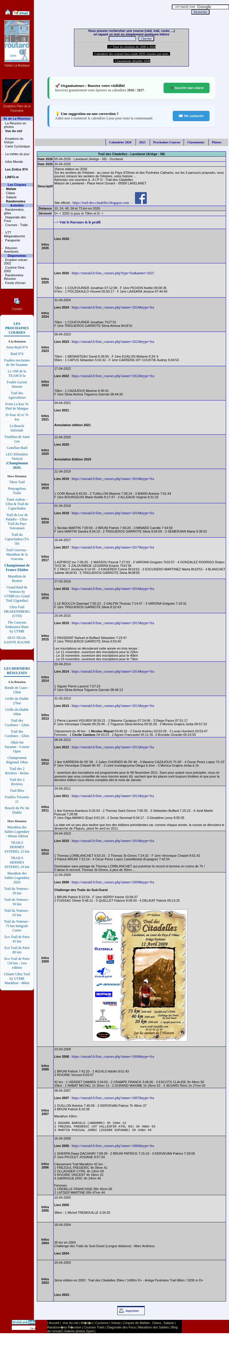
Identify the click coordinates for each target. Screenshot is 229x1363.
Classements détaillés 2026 (131, 61)
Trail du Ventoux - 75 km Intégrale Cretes (17, 925)
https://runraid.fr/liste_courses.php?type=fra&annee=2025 (113, 273)
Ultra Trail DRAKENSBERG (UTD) (17, 611)
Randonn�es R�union (64, 1330)
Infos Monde (13, 161)
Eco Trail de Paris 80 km (17, 950)
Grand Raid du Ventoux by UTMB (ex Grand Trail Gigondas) (17, 594)
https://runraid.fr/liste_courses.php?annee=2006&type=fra (113, 1148)
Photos (216, 142)
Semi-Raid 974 (16, 347)
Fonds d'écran (14, 283)
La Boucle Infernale (17, 428)
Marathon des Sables (153, 1330)
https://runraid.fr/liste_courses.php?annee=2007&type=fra (113, 1098)
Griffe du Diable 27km (17, 701)
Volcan (116, 1325)
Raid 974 (17, 354)
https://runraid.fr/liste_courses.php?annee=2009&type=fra (113, 882)
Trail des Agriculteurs (17, 395)
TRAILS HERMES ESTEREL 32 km (16, 847)
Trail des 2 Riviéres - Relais (17, 771)
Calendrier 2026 (120, 142)
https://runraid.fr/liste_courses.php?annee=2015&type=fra (113, 623)
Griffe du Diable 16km (17, 712)
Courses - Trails (16, 225)
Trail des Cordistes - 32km (17, 733)
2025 (142, 142)
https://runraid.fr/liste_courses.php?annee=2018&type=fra (113, 513)
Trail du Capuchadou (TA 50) (17, 539)
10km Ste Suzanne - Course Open (16, 746)
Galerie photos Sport (79, 1334)
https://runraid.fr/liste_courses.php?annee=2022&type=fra (113, 376)
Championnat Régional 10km (17, 760)
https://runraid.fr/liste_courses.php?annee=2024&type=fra (113, 307)
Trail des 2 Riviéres (16, 782)
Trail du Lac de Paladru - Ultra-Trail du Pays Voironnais (17, 521)
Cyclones (101, 1325)
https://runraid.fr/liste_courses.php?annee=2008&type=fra (113, 1056)
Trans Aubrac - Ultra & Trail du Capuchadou (17, 503)
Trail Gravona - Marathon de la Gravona (17, 554)
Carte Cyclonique (17, 146)
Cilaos (10, 193)
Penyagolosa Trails (17, 490)
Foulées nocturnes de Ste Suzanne (17, 362)
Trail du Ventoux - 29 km (17, 891)
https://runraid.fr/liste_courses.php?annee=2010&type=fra (113, 841)
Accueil (54, 1325)
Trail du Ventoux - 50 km (17, 902)
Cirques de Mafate (136, 1325)
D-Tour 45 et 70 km (17, 417)
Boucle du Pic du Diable (17, 810)
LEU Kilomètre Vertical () (17, 461)
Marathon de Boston (17, 578)
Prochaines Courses (166, 142)
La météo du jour (16, 154)
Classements (195, 142)
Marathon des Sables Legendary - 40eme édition (17, 831)
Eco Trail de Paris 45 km (17, 939)
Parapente (12, 240)
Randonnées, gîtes (14, 211)
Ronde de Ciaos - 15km (17, 690)
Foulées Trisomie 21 (17, 799)
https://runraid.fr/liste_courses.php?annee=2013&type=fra (113, 706)
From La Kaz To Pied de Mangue (17, 406)
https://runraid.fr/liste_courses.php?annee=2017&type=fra (113, 547)
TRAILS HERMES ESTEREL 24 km (16, 862)
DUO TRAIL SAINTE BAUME (17, 640)
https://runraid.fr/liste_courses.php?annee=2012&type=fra (113, 747)
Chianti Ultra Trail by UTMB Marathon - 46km (17, 978)
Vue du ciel (70, 1325)
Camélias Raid (16, 448)
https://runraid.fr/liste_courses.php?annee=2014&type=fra (113, 671)
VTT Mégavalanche (14, 234)
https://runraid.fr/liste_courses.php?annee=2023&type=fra (113, 342)
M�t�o (87, 1325)
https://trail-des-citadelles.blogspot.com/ (101, 203)
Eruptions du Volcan (13, 140)
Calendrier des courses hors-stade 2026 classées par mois (131, 54)
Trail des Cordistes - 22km (17, 722)
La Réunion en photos (15, 125)
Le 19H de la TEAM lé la (17, 373)
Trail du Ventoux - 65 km (17, 912)
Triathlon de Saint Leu (16, 439)
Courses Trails (94, 1330)
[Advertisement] (103, 9)
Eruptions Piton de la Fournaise (17, 106)
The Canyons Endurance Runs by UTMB (17, 626)
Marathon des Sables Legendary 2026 (17, 877)
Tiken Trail (17, 482)
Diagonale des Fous (15, 219)
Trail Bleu (17, 790)
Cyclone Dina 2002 (14, 269)
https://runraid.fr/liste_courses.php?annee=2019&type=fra (113, 479)
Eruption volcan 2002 (15, 261)
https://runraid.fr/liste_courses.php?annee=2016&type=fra (113, 589)
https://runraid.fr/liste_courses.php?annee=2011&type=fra (113, 796)
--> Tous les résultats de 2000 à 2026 (131, 46)
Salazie (11, 197)
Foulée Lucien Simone (17, 384)
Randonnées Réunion (13, 276)
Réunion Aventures (11, 249)
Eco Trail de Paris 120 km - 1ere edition (17, 963)
